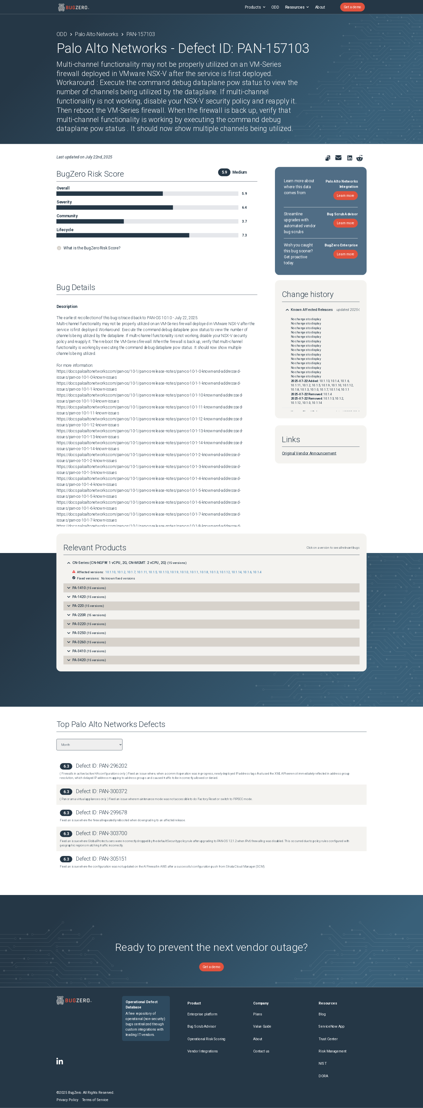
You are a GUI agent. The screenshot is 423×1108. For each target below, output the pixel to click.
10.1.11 (142, 572)
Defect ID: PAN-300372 (101, 791)
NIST (322, 1063)
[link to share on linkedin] (350, 158)
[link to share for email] (338, 157)
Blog (322, 1014)
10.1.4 (257, 572)
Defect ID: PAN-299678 (101, 812)
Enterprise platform (202, 1014)
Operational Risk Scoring (206, 1039)
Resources (297, 7)
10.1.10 (110, 572)
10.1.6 (247, 572)
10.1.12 (225, 572)
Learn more (345, 195)
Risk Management (332, 1051)
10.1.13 (164, 572)
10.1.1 (194, 572)
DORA (323, 1076)
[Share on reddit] (359, 157)
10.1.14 (237, 572)
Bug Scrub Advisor (201, 1026)
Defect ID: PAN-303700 (101, 833)
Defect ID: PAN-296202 (101, 766)
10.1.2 (121, 572)
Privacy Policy (68, 1100)
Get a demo (352, 7)
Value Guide (262, 1026)
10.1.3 (214, 572)
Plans (257, 1014)
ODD (275, 7)
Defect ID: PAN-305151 (101, 859)
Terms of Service (95, 1100)
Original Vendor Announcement (309, 453)
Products (255, 7)
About (320, 7)
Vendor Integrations (202, 1051)
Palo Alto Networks (96, 34)
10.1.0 (184, 572)
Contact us (261, 1051)
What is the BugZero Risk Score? (92, 247)
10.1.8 (204, 572)
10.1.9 (174, 572)
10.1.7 (131, 572)
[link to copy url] (327, 157)
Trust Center (328, 1039)
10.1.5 (153, 572)
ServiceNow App (331, 1026)
